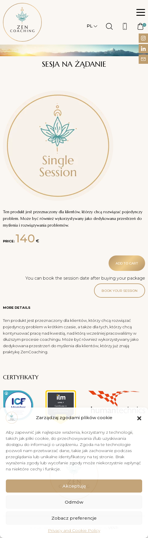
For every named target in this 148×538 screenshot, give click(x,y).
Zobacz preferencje (74, 518)
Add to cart (127, 263)
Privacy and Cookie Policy (74, 530)
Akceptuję (74, 486)
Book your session (119, 291)
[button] (139, 418)
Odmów (74, 502)
